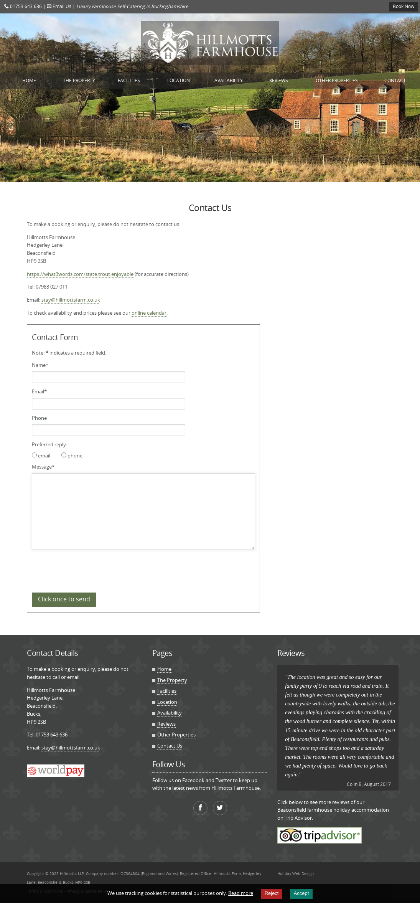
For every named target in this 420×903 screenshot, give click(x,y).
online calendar (149, 312)
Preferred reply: (49, 444)
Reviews (278, 80)
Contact (395, 80)
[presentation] (90, 570)
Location (178, 80)
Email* (39, 391)
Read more (240, 893)
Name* (40, 365)
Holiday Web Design (295, 873)
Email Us (59, 6)
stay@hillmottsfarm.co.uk (70, 299)
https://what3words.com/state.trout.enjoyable (80, 274)
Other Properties (337, 80)
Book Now (403, 6)
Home (29, 80)
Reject (272, 893)
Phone (39, 417)
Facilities (129, 80)
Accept (301, 893)
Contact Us (169, 745)
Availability (228, 80)
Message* (43, 466)
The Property (79, 80)
